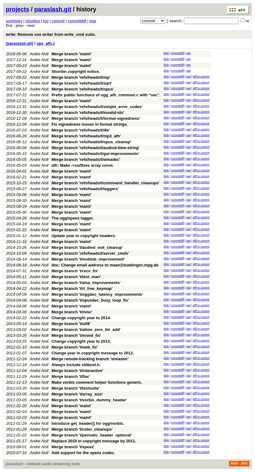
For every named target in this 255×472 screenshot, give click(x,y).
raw (188, 53)
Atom (234, 463)
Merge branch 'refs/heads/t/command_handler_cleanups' (105, 183)
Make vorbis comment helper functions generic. (96, 382)
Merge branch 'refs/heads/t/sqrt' (81, 83)
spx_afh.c (46, 43)
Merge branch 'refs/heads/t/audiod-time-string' (95, 147)
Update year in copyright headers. (83, 235)
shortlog (33, 21)
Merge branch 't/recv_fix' (74, 271)
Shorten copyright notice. (75, 71)
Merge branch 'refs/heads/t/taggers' (85, 188)
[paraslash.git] (19, 43)
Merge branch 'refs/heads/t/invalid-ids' (87, 112)
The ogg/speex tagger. (72, 218)
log (45, 21)
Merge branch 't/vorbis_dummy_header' (89, 400)
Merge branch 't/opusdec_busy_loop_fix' (90, 300)
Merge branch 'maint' (71, 54)
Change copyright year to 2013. (81, 341)
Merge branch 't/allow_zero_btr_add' (85, 329)
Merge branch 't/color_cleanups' (81, 429)
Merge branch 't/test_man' (76, 276)
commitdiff (77, 21)
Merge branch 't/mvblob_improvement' (88, 259)
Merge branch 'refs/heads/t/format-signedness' (95, 118)
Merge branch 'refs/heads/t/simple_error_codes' (96, 106)
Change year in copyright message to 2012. (92, 353)
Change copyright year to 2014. (81, 317)
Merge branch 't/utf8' (71, 323)
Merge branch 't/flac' (70, 376)
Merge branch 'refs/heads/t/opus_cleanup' (91, 142)
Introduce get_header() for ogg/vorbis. (87, 423)
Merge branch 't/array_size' (77, 394)
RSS (244, 463)
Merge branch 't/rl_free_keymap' (81, 288)
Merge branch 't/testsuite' (75, 388)
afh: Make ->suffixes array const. (82, 165)
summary (14, 21)
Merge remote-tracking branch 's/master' (89, 359)
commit (58, 21)
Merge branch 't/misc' (71, 312)
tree (92, 21)
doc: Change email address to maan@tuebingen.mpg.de (104, 265)
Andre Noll (39, 54)
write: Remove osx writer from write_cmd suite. (51, 34)
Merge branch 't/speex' (73, 447)
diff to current (201, 76)
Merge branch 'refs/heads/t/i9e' (80, 130)
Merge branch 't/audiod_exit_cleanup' (87, 247)
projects (17, 9)
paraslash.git (52, 9)
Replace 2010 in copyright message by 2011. (93, 441)
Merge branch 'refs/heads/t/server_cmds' (90, 253)
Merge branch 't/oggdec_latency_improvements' (97, 294)
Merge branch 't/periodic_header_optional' (91, 435)
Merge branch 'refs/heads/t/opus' (82, 89)
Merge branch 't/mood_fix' (76, 335)
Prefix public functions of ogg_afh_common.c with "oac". (105, 95)
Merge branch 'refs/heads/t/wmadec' (85, 159)
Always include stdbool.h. (76, 364)
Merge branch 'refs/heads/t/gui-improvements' (95, 153)
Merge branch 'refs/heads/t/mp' (80, 77)
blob (166, 53)
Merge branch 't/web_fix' (74, 347)
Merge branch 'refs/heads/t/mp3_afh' (86, 136)
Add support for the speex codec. (83, 452)
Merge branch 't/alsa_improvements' (85, 282)
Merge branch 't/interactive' (77, 370)
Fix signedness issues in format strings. (89, 124)
